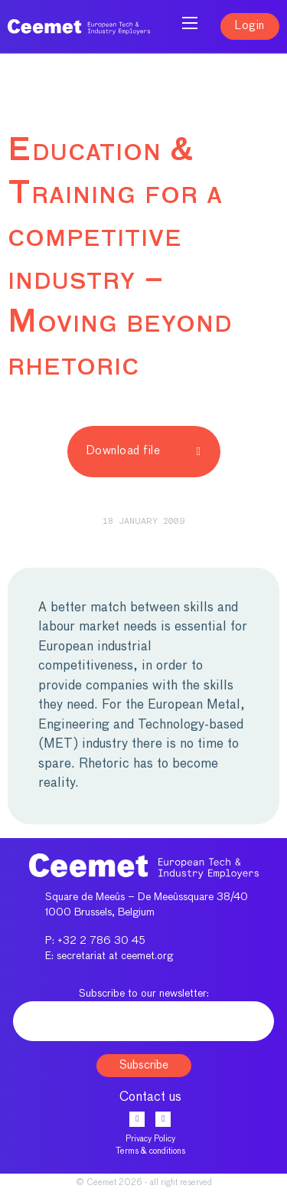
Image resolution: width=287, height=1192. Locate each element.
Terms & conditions (150, 1151)
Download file (143, 451)
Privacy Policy (150, 1139)
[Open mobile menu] (189, 23)
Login (250, 25)
